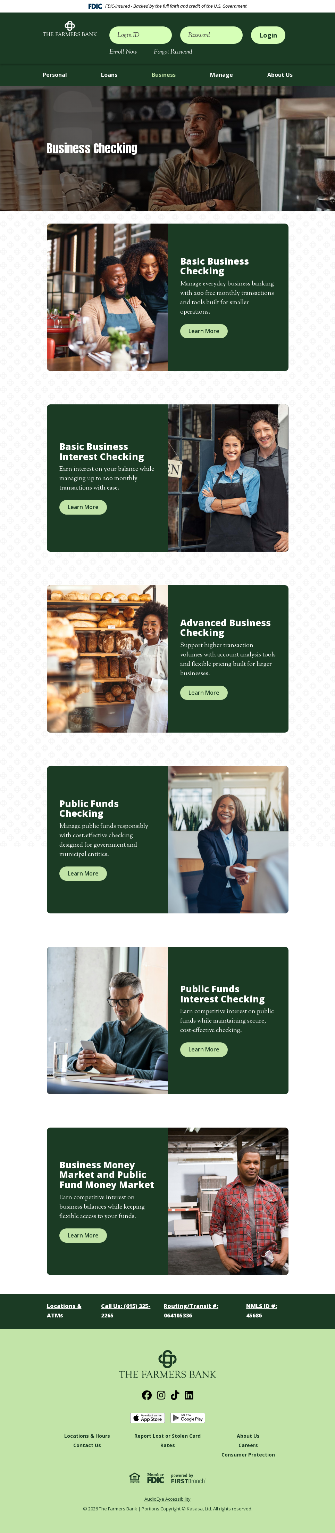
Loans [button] (109, 75)
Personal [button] (55, 75)
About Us (248, 1436)
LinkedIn (189, 1395)
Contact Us (87, 1445)
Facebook (147, 1395)
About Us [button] (280, 75)
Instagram (161, 1395)
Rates (167, 1445)
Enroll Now (123, 52)
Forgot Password (173, 52)
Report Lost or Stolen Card (167, 1436)
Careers (248, 1445)
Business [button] (164, 75)
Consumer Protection (248, 1454)
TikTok (175, 1395)
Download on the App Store (147, 1418)
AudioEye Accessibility (167, 1499)
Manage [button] (221, 75)
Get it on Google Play (187, 1418)
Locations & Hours (87, 1436)
